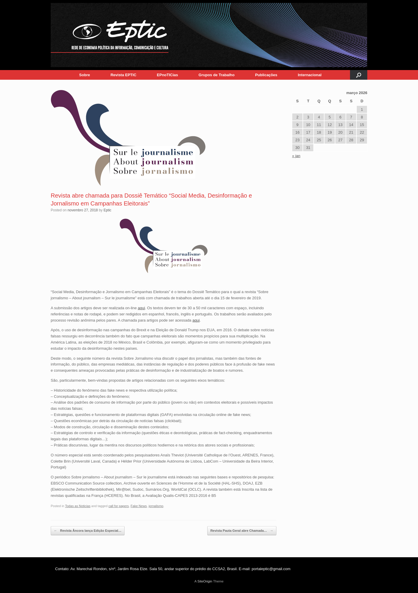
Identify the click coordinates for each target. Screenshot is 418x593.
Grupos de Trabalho (216, 75)
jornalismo (156, 506)
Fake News (138, 506)
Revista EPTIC (123, 75)
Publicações (266, 75)
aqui (141, 308)
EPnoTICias (167, 75)
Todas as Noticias (78, 506)
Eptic (107, 210)
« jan (296, 156)
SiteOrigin (204, 581)
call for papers (118, 506)
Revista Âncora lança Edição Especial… (87, 530)
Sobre (84, 75)
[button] (358, 75)
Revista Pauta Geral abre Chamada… (241, 530)
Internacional (310, 75)
